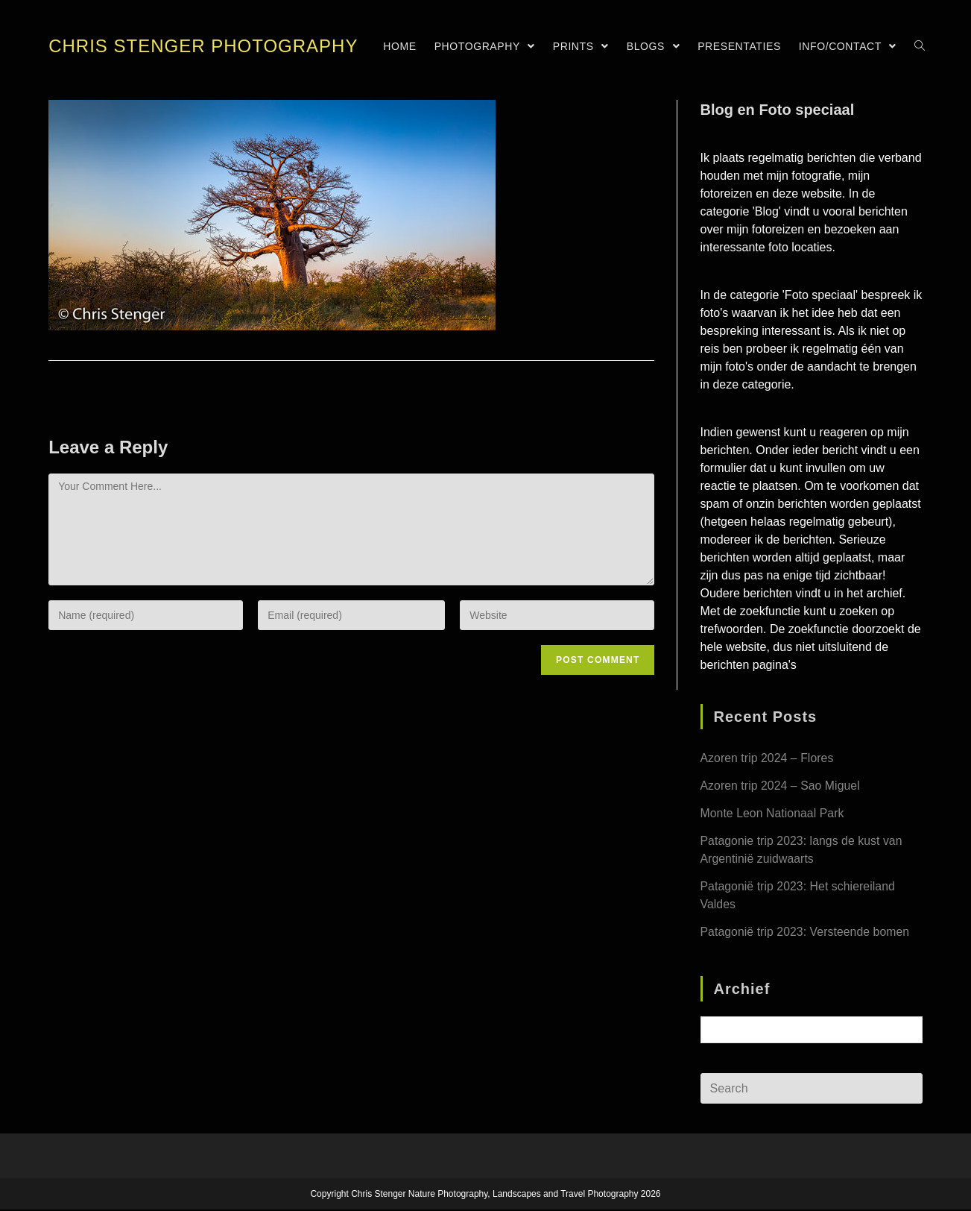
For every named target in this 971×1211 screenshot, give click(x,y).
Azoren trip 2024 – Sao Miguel (780, 785)
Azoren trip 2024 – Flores (767, 758)
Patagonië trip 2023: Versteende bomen (805, 931)
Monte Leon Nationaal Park (772, 813)
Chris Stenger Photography (203, 46)
